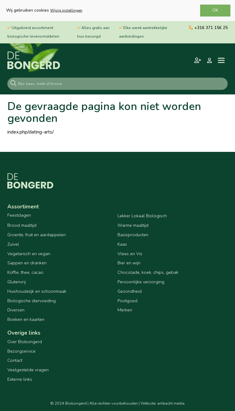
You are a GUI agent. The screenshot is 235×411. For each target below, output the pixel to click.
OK (215, 10)
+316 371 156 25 (208, 28)
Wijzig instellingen (66, 10)
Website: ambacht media (162, 403)
